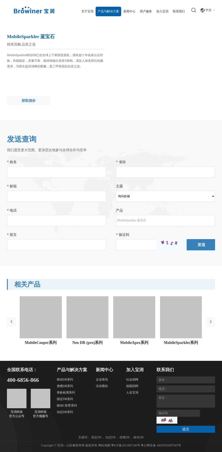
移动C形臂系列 (67, 405)
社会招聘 (132, 379)
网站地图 (104, 445)
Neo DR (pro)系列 (87, 342)
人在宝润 (132, 392)
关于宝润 (87, 11)
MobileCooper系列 (41, 342)
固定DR (96, 437)
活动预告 (102, 386)
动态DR (110, 437)
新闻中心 (129, 11)
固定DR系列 (65, 399)
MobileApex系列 (134, 342)
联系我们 (179, 11)
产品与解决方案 (108, 11)
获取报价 (29, 100)
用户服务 (146, 11)
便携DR (124, 437)
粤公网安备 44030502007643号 (161, 445)
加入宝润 (162, 11)
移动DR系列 (65, 379)
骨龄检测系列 (66, 392)
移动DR (138, 437)
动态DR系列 (65, 412)
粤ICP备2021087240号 (126, 445)
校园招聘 (132, 386)
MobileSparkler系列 (181, 342)
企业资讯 (102, 379)
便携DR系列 (65, 386)
